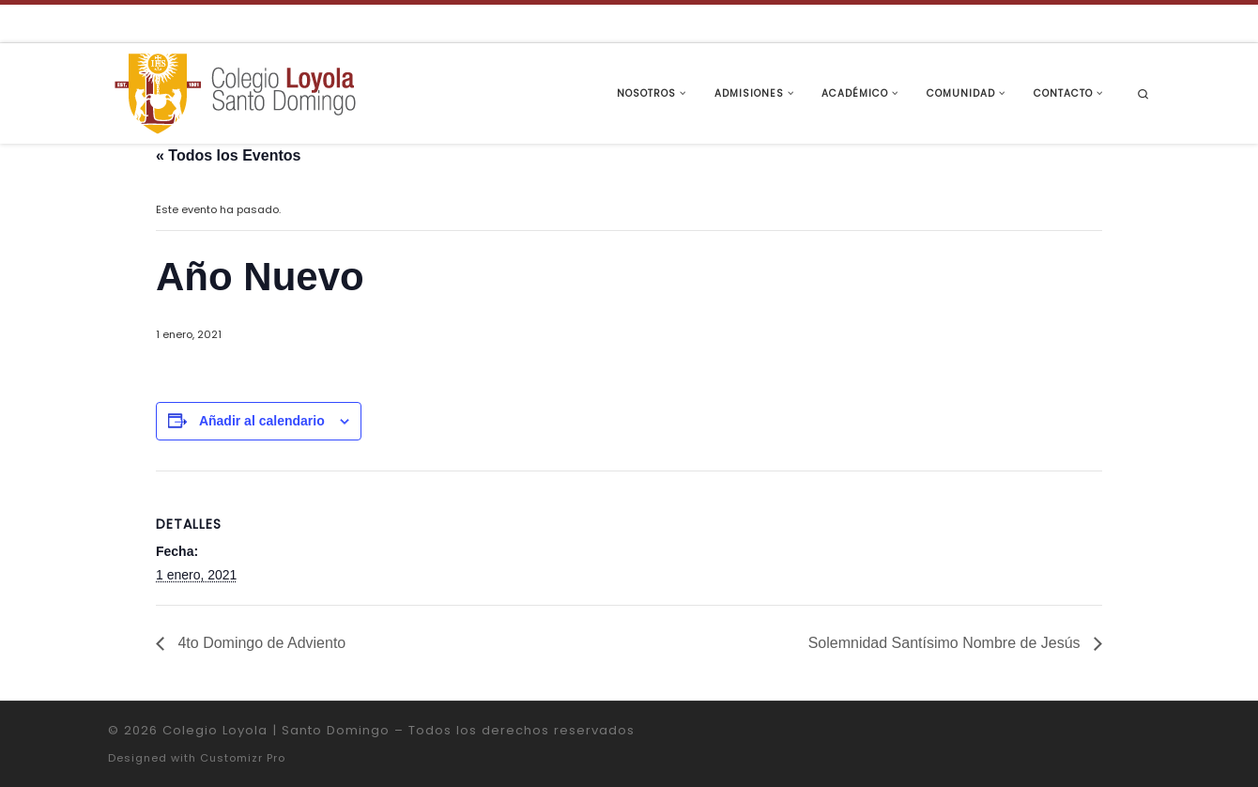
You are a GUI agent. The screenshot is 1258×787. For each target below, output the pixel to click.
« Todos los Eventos (228, 155)
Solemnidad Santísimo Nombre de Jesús (946, 643)
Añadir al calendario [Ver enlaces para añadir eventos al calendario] (262, 420)
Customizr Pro (242, 757)
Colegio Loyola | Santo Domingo (276, 730)
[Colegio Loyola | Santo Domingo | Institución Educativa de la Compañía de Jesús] (234, 91)
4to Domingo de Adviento (259, 643)
